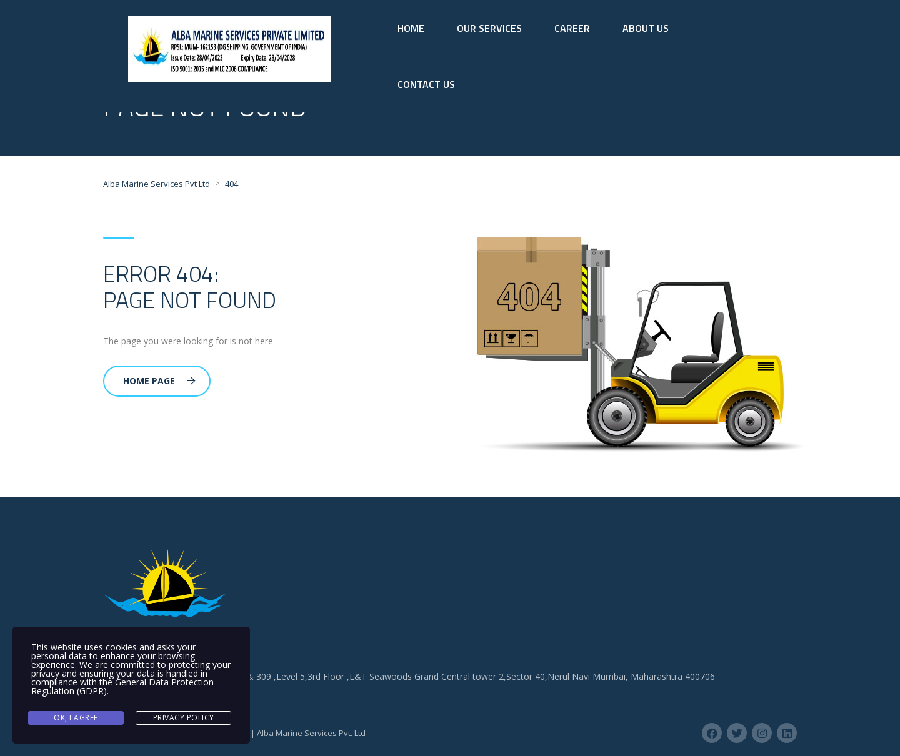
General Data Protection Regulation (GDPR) (122, 686)
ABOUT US (645, 28)
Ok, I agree (76, 717)
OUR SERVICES (489, 28)
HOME (411, 28)
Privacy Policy (183, 717)
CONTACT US (426, 84)
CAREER (572, 28)
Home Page (159, 381)
